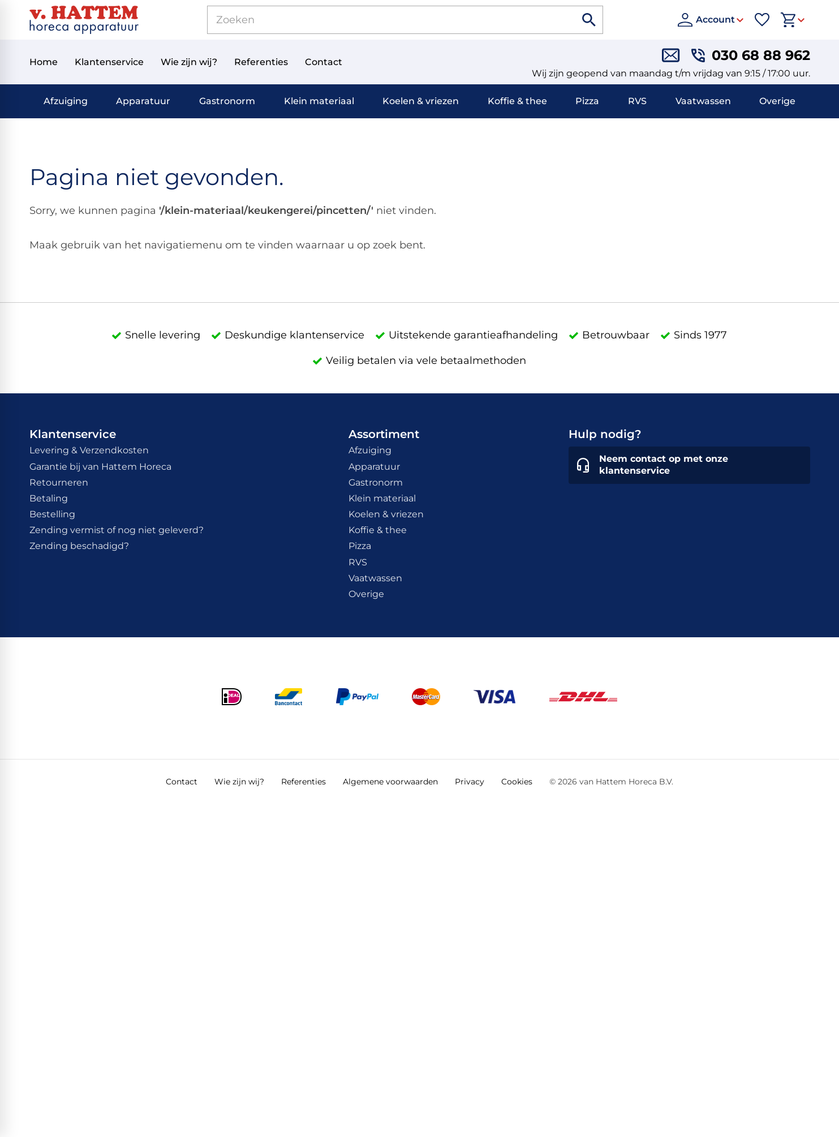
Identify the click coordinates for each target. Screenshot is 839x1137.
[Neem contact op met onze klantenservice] (689, 465)
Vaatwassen (703, 101)
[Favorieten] (762, 20)
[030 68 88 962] (750, 55)
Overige (777, 101)
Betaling (48, 498)
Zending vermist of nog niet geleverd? (116, 530)
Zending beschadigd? (79, 545)
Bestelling (52, 514)
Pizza (587, 101)
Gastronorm (227, 101)
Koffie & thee (517, 101)
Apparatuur (143, 101)
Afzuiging (66, 101)
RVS (637, 101)
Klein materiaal (319, 101)
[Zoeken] (378, 19)
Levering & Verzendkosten (89, 450)
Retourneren (58, 482)
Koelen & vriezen (420, 101)
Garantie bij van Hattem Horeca (100, 466)
